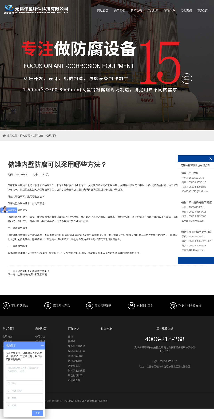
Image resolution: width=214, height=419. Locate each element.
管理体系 (169, 10)
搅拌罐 (71, 341)
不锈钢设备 (74, 380)
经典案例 (186, 10)
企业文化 (7, 341)
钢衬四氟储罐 (75, 356)
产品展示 (152, 10)
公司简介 (7, 336)
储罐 (70, 336)
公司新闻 (51, 135)
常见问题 (40, 346)
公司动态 (40, 336)
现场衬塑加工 (75, 375)
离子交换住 (74, 365)
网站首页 (102, 10)
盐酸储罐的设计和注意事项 (32, 274)
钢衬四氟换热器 (76, 370)
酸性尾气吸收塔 (76, 346)
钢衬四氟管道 (75, 360)
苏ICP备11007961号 (75, 401)
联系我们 (203, 10)
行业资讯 (40, 341)
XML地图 (103, 401)
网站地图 (92, 401)
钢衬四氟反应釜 (76, 351)
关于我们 (119, 10)
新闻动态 (136, 10)
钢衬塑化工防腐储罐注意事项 (33, 271)
